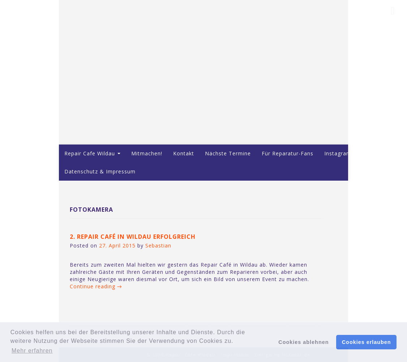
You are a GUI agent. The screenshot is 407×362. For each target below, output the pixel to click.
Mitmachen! (146, 153)
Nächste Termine (228, 153)
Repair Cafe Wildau (92, 153)
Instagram (337, 153)
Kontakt (183, 153)
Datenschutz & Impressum (100, 171)
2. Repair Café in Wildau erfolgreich (133, 237)
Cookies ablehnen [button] (303, 342)
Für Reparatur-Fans (287, 153)
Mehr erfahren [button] (32, 351)
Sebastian (158, 245)
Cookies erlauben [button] (366, 342)
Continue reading (96, 286)
